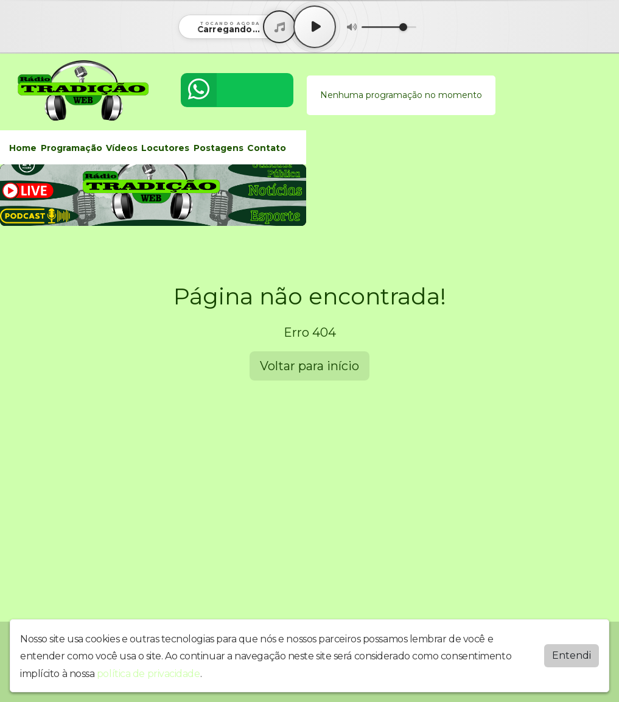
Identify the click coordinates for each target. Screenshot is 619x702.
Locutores (165, 147)
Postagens (218, 147)
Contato (266, 147)
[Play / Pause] (314, 26)
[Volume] (389, 27)
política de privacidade (148, 673)
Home (23, 147)
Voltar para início (309, 366)
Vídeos (122, 147)
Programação (71, 147)
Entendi (571, 655)
